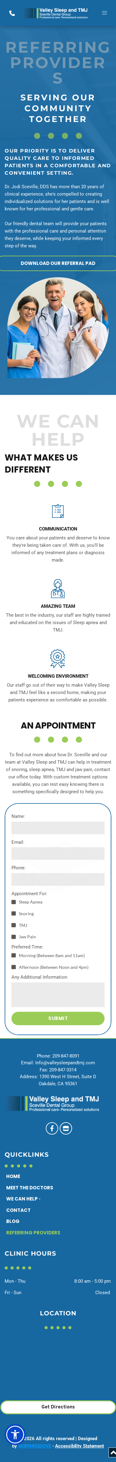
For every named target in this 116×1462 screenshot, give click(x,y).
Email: (17, 936)
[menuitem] (38, 1176)
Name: (18, 910)
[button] (104, 12)
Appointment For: (29, 987)
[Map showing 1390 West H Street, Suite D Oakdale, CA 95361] (58, 1367)
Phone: (18, 961)
